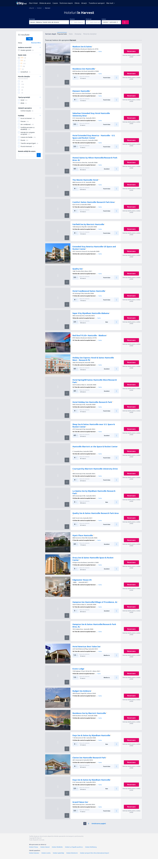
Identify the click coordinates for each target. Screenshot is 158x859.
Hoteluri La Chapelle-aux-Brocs (74, 847)
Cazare (55, 3)
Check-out (88, 19)
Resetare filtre (36, 43)
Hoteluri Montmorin (72, 853)
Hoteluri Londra (46, 853)
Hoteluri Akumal (44, 847)
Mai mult (109, 3)
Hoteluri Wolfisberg (91, 847)
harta (100, 51)
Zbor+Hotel (33, 3)
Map (29, 39)
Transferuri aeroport (97, 3)
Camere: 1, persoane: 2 (110, 22)
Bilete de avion (45, 3)
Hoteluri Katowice (34, 853)
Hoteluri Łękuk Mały (58, 853)
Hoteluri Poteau (33, 847)
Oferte (77, 3)
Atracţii (84, 3)
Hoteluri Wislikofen (57, 847)
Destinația (32, 19)
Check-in (72, 19)
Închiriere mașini (66, 3)
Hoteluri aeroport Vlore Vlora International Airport (94, 853)
